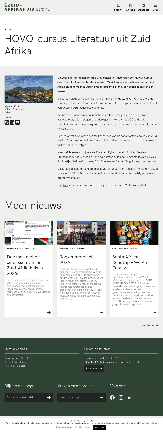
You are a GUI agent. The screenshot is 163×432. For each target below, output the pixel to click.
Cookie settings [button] (82, 427)
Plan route (91, 368)
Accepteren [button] (99, 427)
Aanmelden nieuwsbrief (20, 397)
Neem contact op (69, 397)
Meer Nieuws (146, 325)
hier (65, 185)
